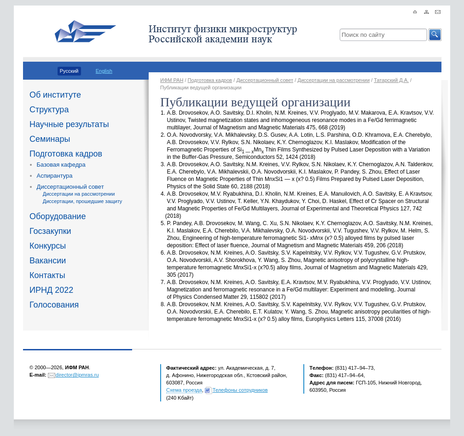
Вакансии (47, 260)
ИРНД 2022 (51, 290)
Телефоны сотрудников (240, 390)
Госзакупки (50, 231)
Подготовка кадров (65, 153)
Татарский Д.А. (391, 80)
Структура (49, 109)
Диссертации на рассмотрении (79, 194)
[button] (435, 35)
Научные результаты (69, 124)
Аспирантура (55, 175)
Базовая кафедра (61, 164)
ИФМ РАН (171, 80)
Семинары (49, 139)
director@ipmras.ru (77, 375)
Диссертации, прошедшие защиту (82, 201)
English (104, 71)
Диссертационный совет (70, 186)
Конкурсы (47, 245)
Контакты (47, 275)
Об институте (55, 94)
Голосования (54, 304)
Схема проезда (184, 390)
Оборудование (57, 216)
